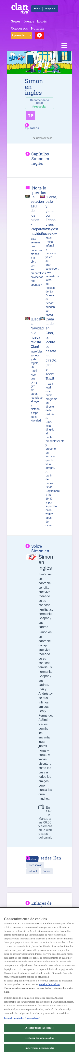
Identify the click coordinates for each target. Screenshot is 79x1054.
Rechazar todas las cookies (39, 1037)
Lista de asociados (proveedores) (22, 1017)
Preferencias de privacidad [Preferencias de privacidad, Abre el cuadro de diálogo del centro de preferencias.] (40, 1047)
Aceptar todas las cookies (39, 1027)
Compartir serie (44, 138)
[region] (39, 980)
